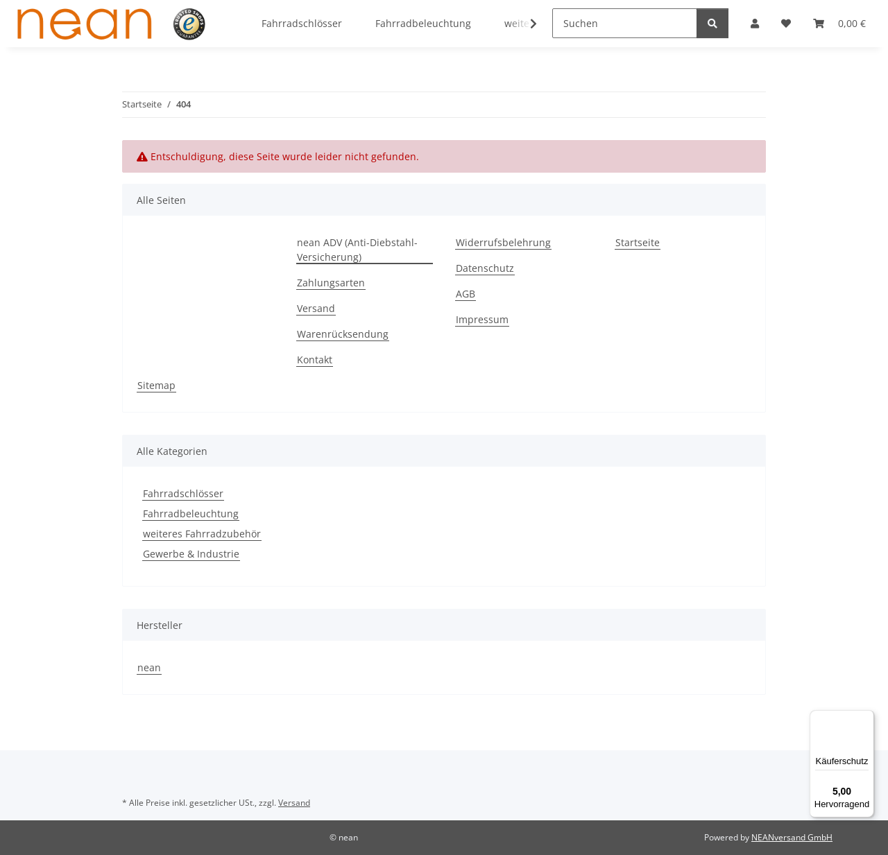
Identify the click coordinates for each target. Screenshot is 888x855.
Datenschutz (485, 268)
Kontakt (314, 359)
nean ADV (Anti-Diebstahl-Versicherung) (357, 250)
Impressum (482, 319)
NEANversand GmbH (791, 837)
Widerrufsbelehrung (503, 242)
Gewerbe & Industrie (191, 553)
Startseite (637, 242)
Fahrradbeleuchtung (191, 513)
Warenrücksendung (342, 333)
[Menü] (865, 718)
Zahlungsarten (331, 282)
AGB (465, 293)
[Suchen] (624, 23)
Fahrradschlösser (183, 493)
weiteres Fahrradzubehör (202, 533)
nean (149, 667)
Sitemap (156, 385)
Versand (316, 308)
